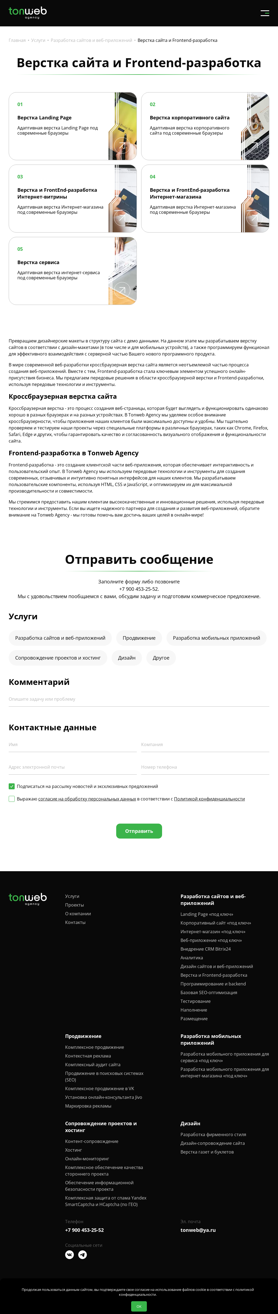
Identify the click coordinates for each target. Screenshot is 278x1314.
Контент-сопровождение (91, 1141)
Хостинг (73, 1150)
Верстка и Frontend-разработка (214, 975)
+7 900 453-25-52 (138, 589)
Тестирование (196, 1001)
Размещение (194, 1019)
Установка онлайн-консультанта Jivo (103, 1097)
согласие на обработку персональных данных (87, 799)
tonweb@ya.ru (198, 1230)
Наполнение (194, 1010)
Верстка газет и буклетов (207, 1152)
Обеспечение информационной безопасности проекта (99, 1186)
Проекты (74, 905)
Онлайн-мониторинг (87, 1159)
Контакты (75, 922)
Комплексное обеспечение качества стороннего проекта (104, 1170)
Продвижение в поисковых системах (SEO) (104, 1076)
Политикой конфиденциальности (209, 799)
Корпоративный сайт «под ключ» (216, 923)
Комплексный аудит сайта (93, 1065)
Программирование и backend (213, 984)
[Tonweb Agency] (28, 17)
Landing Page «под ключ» (207, 914)
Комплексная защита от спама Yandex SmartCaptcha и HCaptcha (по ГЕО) (105, 1201)
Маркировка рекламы (88, 1106)
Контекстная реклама (88, 1056)
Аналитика (192, 958)
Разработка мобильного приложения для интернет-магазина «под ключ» (225, 1072)
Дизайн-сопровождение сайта (213, 1143)
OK (139, 1306)
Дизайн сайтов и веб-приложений (217, 966)
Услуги (72, 896)
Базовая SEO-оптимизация (209, 992)
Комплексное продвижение (94, 1047)
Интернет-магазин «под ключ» (213, 932)
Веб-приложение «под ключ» (211, 940)
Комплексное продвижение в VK (99, 1089)
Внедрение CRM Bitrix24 (206, 949)
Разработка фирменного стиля (213, 1134)
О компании (78, 914)
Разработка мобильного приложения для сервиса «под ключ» (225, 1057)
